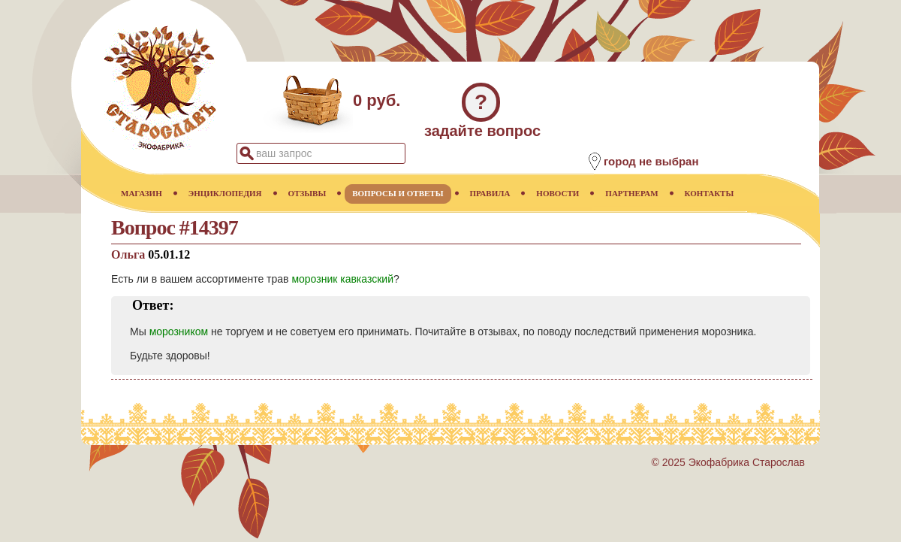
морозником (179, 332)
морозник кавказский (342, 279)
